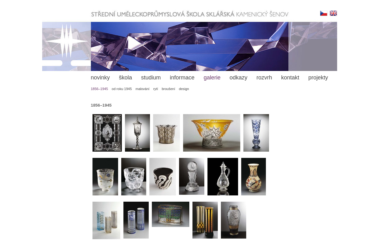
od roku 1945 (122, 89)
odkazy (238, 77)
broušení (168, 89)
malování (143, 89)
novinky (100, 77)
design (184, 89)
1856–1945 (99, 89)
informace (182, 77)
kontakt (290, 77)
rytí (155, 89)
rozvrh (264, 77)
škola (125, 77)
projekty (318, 77)
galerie (212, 77)
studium (151, 77)
